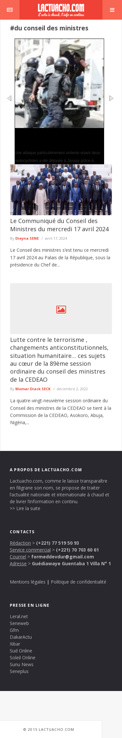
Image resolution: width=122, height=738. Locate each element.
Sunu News (22, 664)
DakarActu (21, 637)
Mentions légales (28, 582)
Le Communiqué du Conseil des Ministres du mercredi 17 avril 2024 (59, 225)
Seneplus (19, 671)
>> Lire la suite (25, 508)
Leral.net (19, 616)
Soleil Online (22, 657)
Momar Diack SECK (32, 388)
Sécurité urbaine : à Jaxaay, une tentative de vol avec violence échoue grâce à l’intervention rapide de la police (59, 138)
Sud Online (21, 651)
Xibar (15, 644)
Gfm (14, 630)
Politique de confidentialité (78, 582)
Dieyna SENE (27, 238)
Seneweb (19, 623)
